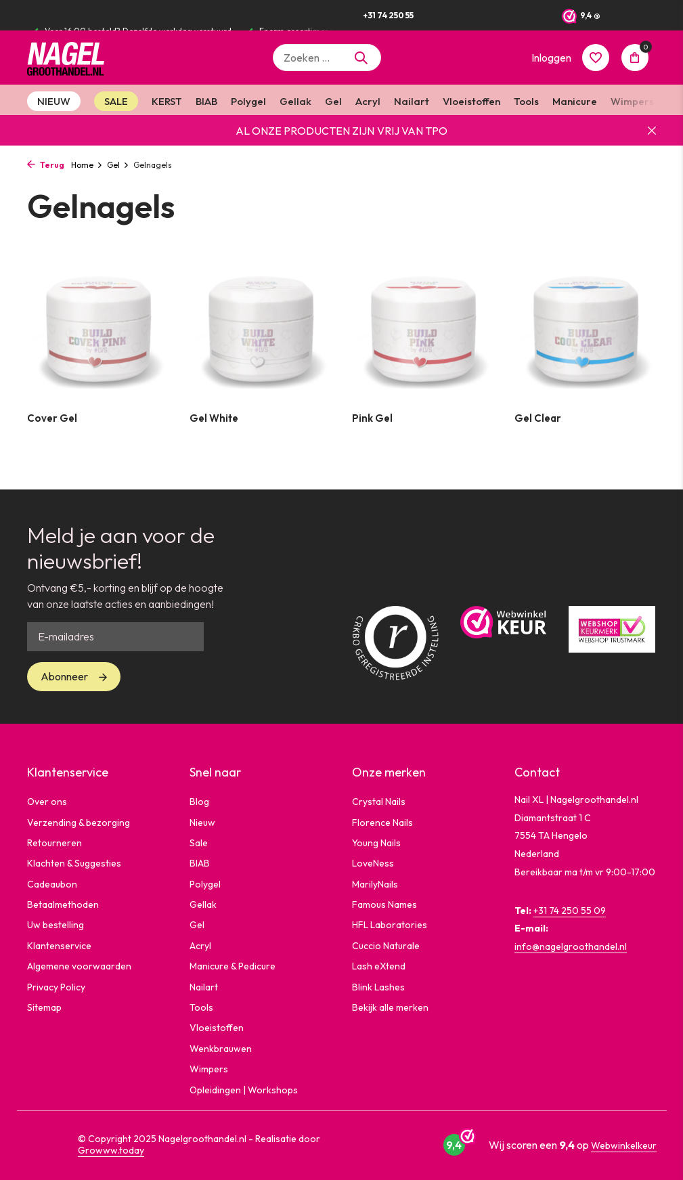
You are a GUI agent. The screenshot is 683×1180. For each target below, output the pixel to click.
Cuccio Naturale (386, 946)
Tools (526, 101)
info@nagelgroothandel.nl (570, 946)
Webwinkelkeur (624, 1145)
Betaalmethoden (63, 904)
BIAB (206, 101)
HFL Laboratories (389, 925)
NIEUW (53, 101)
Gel (333, 101)
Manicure (574, 101)
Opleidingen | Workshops (244, 1090)
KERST (167, 101)
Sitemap (44, 1007)
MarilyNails (375, 884)
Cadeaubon (52, 884)
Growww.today (111, 1150)
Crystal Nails (378, 801)
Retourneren (54, 843)
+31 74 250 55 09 (569, 910)
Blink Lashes (378, 987)
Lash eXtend (378, 966)
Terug (45, 165)
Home (87, 165)
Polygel (248, 101)
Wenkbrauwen (221, 1049)
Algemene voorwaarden (79, 966)
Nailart (411, 101)
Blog (199, 801)
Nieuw (202, 822)
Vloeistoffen (471, 101)
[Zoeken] (327, 57)
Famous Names (384, 904)
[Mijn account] (551, 57)
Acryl (367, 101)
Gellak (295, 101)
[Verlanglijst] (595, 57)
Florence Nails (382, 822)
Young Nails (376, 843)
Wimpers (632, 101)
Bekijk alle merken (390, 1007)
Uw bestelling (55, 925)
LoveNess (373, 863)
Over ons (47, 801)
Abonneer (64, 676)
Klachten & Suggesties (74, 863)
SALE (116, 101)
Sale (199, 843)
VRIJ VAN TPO (412, 130)
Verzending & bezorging (78, 822)
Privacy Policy (56, 987)
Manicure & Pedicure (233, 966)
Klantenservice (59, 946)
